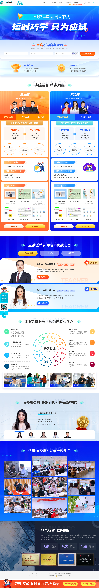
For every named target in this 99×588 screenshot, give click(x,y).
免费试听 (44, 277)
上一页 (22, 559)
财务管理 (49, 253)
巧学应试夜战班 (87, 117)
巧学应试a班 (24, 117)
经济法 (71, 253)
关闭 (97, 581)
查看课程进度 (88, 584)
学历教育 (68, 3)
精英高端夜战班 (62, 117)
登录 (94, 2)
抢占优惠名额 (70, 584)
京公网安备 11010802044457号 (62, 575)
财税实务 (54, 3)
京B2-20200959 (32, 575)
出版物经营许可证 (50, 575)
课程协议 (13, 226)
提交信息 (87, 53)
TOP (4, 315)
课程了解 (4, 295)
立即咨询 (35, 226)
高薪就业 (61, 3)
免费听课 (4, 298)
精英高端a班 (8, 117)
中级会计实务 (28, 253)
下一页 (95, 559)
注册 (97, 2)
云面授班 (40, 117)
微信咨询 (4, 300)
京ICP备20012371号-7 (40, 575)
